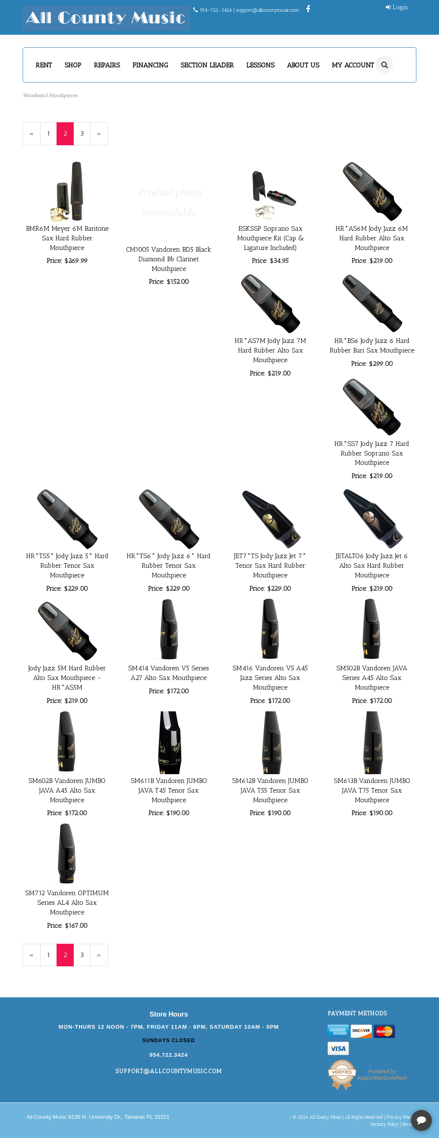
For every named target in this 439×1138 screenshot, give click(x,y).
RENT (44, 65)
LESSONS (260, 65)
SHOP (73, 65)
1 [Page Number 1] (52, 133)
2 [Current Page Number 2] (68, 137)
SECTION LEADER (207, 65)
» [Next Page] (102, 137)
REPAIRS (107, 65)
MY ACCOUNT (356, 65)
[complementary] (378, 1092)
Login (397, 7)
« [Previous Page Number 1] (35, 137)
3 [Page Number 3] (85, 133)
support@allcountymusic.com (268, 10)
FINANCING (150, 65)
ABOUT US (303, 65)
